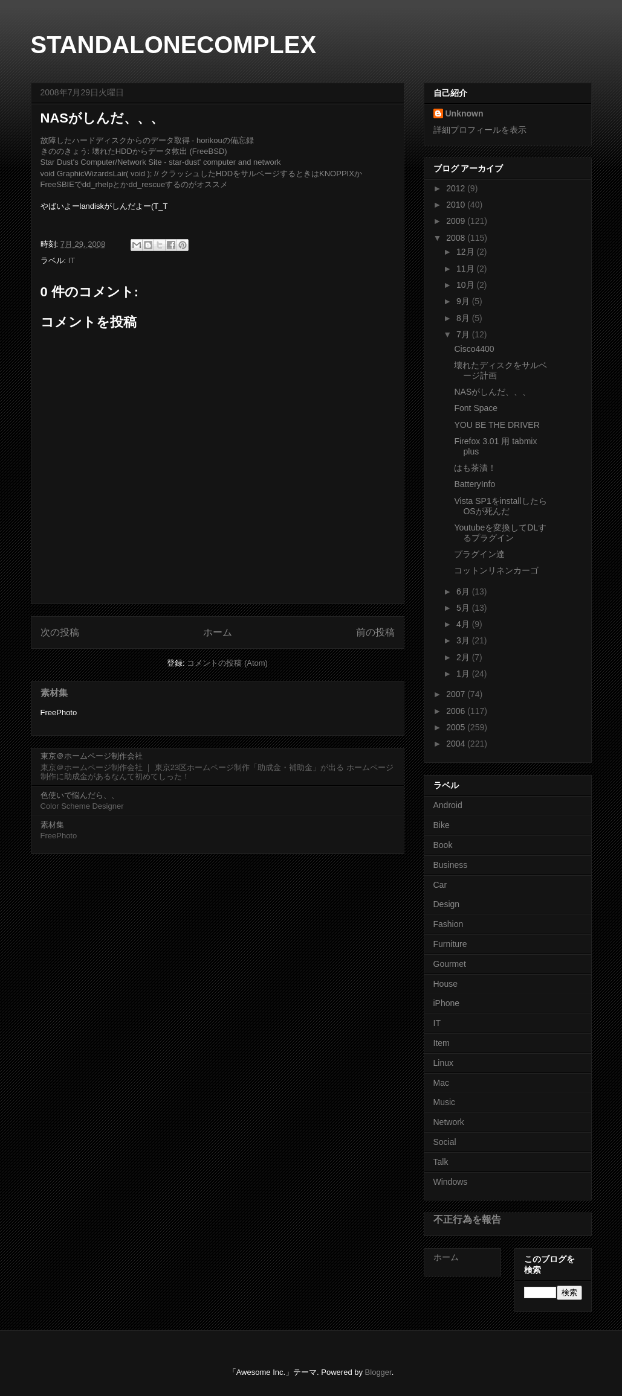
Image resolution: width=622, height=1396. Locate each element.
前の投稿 (375, 632)
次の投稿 (59, 632)
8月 (464, 318)
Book (443, 845)
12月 (466, 252)
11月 (466, 268)
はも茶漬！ (475, 468)
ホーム (217, 632)
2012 (456, 188)
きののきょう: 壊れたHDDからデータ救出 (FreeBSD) (133, 151)
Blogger (378, 1372)
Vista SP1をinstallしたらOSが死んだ (500, 506)
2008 (456, 238)
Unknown (464, 113)
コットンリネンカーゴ (496, 570)
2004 (456, 743)
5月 (464, 608)
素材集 (54, 692)
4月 (464, 624)
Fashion (448, 924)
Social (444, 1142)
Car (440, 885)
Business (450, 865)
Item (441, 1043)
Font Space (475, 408)
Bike (441, 825)
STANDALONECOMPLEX (174, 44)
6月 (464, 591)
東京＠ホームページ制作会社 (91, 755)
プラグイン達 (479, 554)
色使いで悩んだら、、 (79, 795)
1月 (464, 673)
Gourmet (449, 964)
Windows (450, 1182)
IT (72, 260)
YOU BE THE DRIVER (496, 425)
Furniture (450, 944)
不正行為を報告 (467, 1219)
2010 (456, 204)
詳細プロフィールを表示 (479, 130)
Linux (443, 1063)
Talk (441, 1162)
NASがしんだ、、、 (492, 392)
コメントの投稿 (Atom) (227, 663)
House (445, 984)
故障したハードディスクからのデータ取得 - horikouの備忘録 (147, 140)
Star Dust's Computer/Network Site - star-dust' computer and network (160, 162)
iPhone (446, 1003)
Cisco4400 (474, 349)
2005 (456, 727)
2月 (464, 657)
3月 (464, 640)
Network (448, 1122)
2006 (456, 711)
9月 (464, 301)
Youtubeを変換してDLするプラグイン (500, 533)
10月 (466, 285)
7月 (464, 334)
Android (447, 805)
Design (446, 904)
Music (444, 1102)
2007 (456, 694)
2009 (456, 221)
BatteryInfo (474, 484)
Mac (441, 1083)
